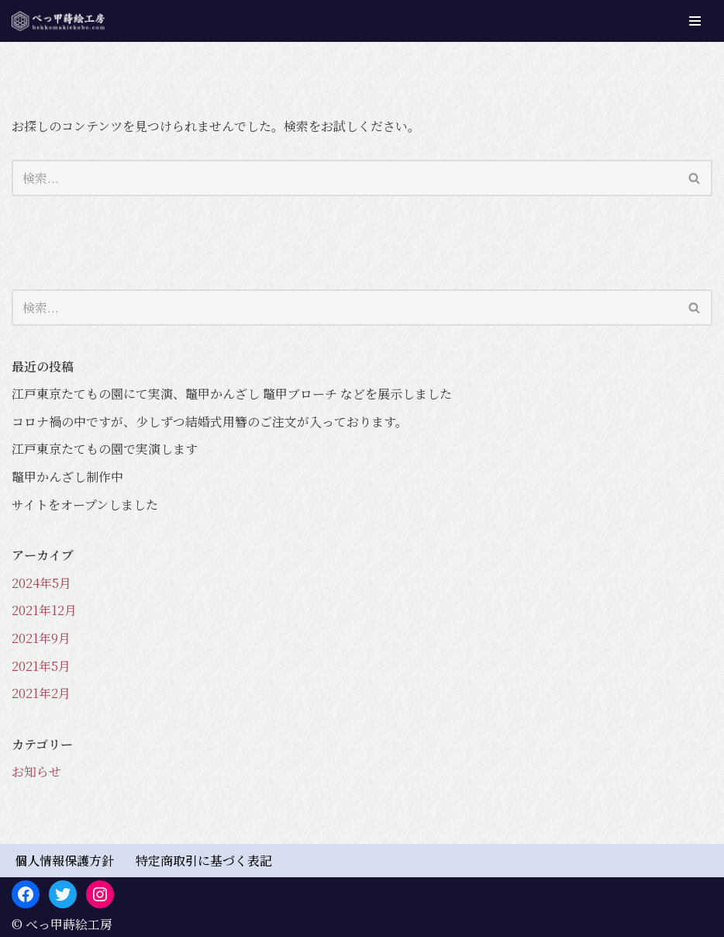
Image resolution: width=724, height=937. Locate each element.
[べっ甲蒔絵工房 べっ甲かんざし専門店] (58, 21)
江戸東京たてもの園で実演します (105, 449)
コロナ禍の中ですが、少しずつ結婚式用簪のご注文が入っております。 (210, 421)
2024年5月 (41, 583)
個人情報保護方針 (64, 861)
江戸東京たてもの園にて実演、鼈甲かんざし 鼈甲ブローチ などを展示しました (232, 394)
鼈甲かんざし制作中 (67, 477)
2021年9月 (41, 638)
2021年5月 (41, 666)
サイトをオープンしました (85, 504)
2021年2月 (41, 693)
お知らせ (36, 771)
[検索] (344, 178)
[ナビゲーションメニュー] (694, 21)
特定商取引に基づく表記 (204, 861)
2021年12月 (44, 610)
